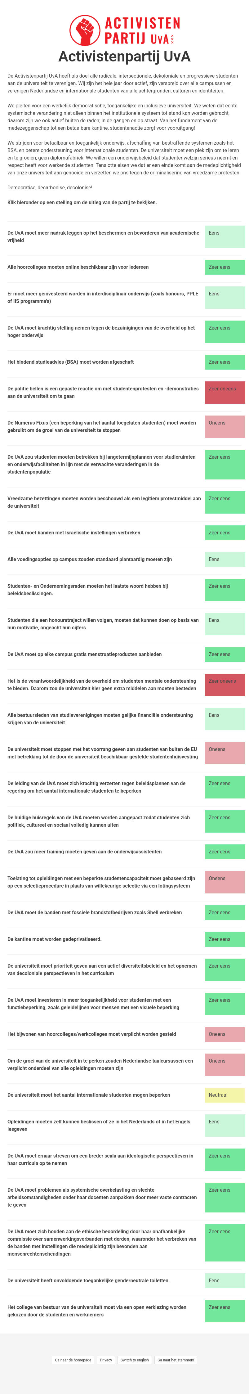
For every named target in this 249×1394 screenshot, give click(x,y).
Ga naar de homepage (73, 1360)
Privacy (106, 1360)
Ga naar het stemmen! (176, 1360)
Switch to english (135, 1360)
